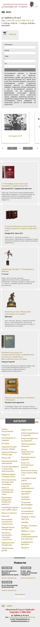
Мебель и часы (28, 531)
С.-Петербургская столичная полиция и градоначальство (15, 184)
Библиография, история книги (9, 475)
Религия (5, 516)
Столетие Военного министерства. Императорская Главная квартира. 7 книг (22, 228)
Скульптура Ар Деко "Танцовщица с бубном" (18, 270)
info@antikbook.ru (23, 619)
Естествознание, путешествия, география (9, 482)
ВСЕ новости (20, 594)
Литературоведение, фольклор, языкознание (10, 468)
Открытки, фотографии (27, 503)
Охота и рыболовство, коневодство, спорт (8, 490)
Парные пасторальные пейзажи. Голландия (20, 398)
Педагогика (26, 429)
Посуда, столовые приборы (29, 526)
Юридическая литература (8, 528)
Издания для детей (7, 549)
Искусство (6, 458)
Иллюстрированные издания (29, 434)
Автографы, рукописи (26, 492)
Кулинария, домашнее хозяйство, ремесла (7, 500)
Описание (8, 44)
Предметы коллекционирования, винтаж (29, 536)
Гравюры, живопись (25, 498)
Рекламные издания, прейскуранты (27, 486)
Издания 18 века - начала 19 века (9, 448)
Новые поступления (7, 430)
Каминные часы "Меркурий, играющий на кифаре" (18, 312)
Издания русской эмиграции (9, 462)
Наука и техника (9, 513)
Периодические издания (28, 458)
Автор (6, 50)
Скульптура (26, 508)
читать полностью (9, 578)
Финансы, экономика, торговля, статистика (7, 536)
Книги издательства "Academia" (27, 451)
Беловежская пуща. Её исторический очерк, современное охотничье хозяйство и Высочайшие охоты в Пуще (18, 355)
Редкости (6, 435)
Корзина (12, 34)
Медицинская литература (8, 543)
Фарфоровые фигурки (27, 543)
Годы (6, 56)
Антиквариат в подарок (8, 439)
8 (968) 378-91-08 (27, 20)
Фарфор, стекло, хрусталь (28, 518)
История (5, 443)
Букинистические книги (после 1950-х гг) (29, 472)
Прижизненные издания (28, 445)
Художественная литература (9, 453)
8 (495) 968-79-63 (12, 20)
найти (20, 70)
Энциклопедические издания (29, 439)
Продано (25, 547)
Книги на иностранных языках (27, 465)
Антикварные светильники (27, 512)
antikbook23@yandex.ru (20, 621)
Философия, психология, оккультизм (7, 521)
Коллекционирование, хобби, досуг (10, 508)
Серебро (24, 522)
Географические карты (28, 479)
